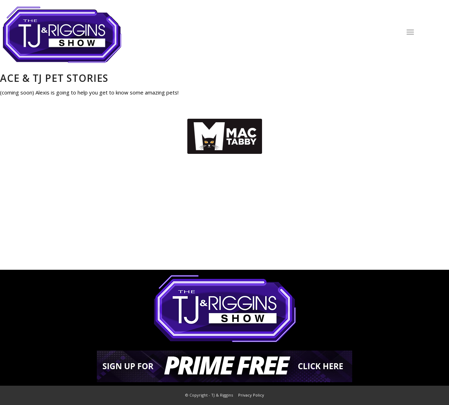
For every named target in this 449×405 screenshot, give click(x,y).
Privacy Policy (251, 395)
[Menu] (410, 32)
